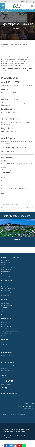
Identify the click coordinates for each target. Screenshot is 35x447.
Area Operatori (5, 286)
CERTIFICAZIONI (7, 437)
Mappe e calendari (6, 305)
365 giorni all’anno (6, 274)
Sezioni (3, 1)
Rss (2, 314)
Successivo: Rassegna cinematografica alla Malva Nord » (17, 209)
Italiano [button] (26, 1)
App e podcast (5, 310)
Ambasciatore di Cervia (7, 366)
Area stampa (5, 295)
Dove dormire (5, 260)
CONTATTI (5, 436)
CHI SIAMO (13, 436)
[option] (17, 231)
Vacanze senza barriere (8, 267)
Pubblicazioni (5, 303)
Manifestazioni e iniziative (17, 28)
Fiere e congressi (6, 291)
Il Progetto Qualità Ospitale (8, 288)
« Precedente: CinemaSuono (10, 205)
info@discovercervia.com (24, 164)
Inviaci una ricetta (6, 368)
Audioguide (4, 307)
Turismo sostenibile (6, 284)
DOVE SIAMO (21, 436)
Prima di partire (5, 271)
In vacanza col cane (6, 269)
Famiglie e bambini (6, 263)
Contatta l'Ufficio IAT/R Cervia (25, 407)
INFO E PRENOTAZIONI (27, 403)
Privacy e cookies (6, 326)
